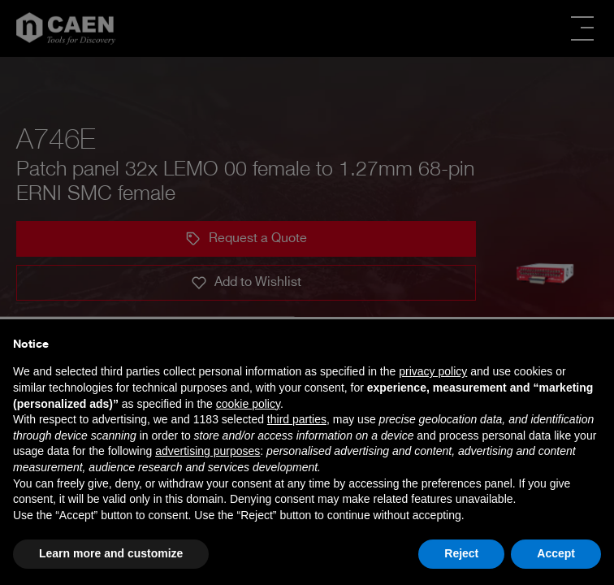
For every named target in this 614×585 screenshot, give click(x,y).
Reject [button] (461, 553)
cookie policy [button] (248, 403)
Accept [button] (556, 553)
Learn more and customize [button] (111, 553)
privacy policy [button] (433, 371)
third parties (296, 419)
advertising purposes (207, 450)
